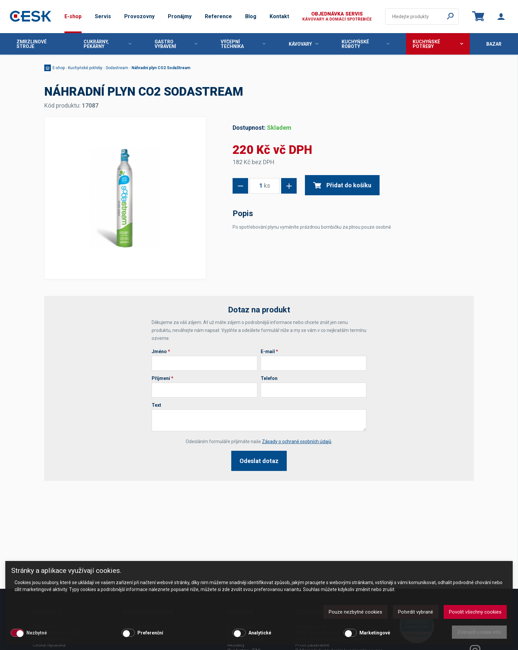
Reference (218, 16)
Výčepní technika (243, 44)
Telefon (269, 378)
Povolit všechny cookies (475, 612)
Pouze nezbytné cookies (355, 612)
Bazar (493, 44)
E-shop (73, 16)
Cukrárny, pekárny (108, 44)
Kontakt (279, 16)
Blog (250, 16)
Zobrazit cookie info (479, 632)
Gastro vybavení (176, 44)
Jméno (161, 351)
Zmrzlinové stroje (32, 44)
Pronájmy (180, 16)
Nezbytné (36, 632)
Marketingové (374, 632)
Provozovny (139, 16)
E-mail (269, 351)
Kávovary (303, 44)
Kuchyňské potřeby (438, 44)
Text (156, 405)
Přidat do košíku (342, 185)
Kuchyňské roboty (366, 44)
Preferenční (150, 632)
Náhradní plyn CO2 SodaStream (160, 68)
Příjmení (162, 378)
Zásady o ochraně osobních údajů (296, 441)
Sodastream (117, 68)
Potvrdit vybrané (415, 612)
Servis (103, 16)
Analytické (259, 632)
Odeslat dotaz (259, 460)
